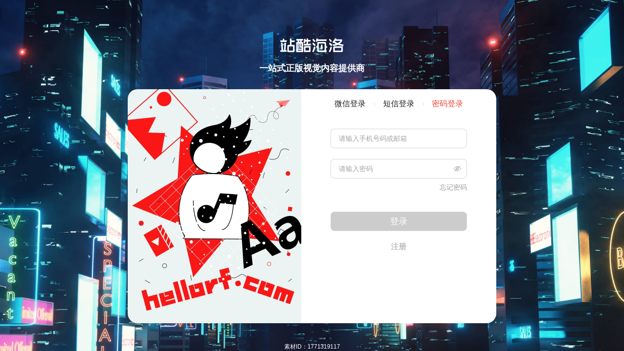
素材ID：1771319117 (312, 346)
